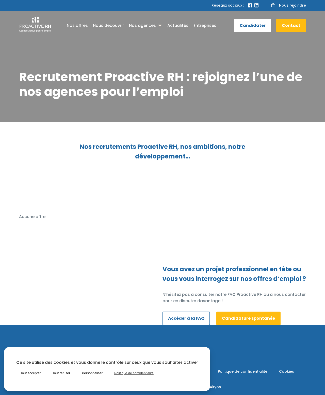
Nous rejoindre (292, 5)
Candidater (253, 25)
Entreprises (204, 25)
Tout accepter (30, 373)
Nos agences (142, 25)
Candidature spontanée (248, 318)
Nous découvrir (108, 25)
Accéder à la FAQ (186, 318)
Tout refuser (61, 373)
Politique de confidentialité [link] (134, 373)
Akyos (215, 386)
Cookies (286, 371)
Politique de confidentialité (242, 371)
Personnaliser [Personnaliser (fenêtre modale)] (92, 373)
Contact (291, 25)
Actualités (177, 25)
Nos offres (77, 25)
